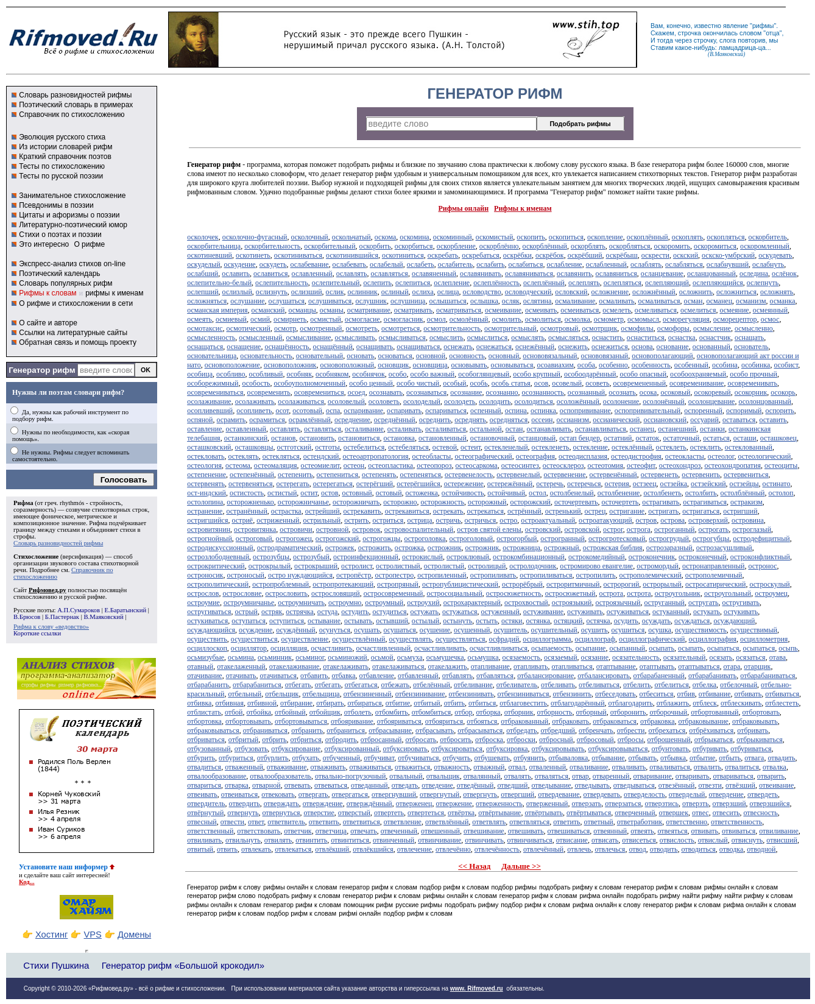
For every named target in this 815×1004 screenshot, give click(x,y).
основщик (393, 365)
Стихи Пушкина (56, 965)
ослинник (362, 292)
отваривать (693, 776)
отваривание (652, 776)
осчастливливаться (498, 648)
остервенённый (613, 474)
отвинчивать (484, 840)
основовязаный (605, 356)
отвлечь (579, 849)
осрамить (231, 419)
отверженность (499, 803)
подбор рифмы (514, 887)
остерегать (293, 483)
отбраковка (657, 721)
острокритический (216, 566)
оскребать (443, 255)
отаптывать (657, 666)
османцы (302, 310)
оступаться (248, 621)
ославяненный (434, 273)
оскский (685, 255)
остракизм (746, 502)
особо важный (433, 374)
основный (504, 356)
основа (642, 346)
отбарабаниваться (767, 675)
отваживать (328, 767)
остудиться (389, 611)
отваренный (611, 776)
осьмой (382, 657)
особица (200, 374)
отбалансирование (545, 675)
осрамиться (267, 419)
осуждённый (295, 630)
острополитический (218, 584)
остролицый (487, 566)
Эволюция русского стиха (62, 137)
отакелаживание (294, 666)
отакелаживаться (398, 666)
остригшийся (207, 520)
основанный (711, 346)
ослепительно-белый (219, 282)
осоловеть (384, 401)
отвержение (454, 803)
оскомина (414, 237)
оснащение (244, 346)
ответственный (210, 831)
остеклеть (671, 447)
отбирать (330, 703)
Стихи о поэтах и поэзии (60, 234)
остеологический (764, 456)
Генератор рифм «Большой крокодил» (183, 965)
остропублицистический (460, 584)
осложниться (736, 292)
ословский (571, 292)
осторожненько (250, 502)
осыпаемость (551, 648)
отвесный (202, 822)
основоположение (232, 365)
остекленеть (551, 447)
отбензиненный (368, 694)
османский (268, 310)
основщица (429, 365)
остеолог (721, 456)
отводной (761, 849)
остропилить (596, 575)
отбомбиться (431, 712)
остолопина (205, 502)
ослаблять (646, 264)
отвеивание (776, 785)
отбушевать (492, 758)
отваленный (547, 767)
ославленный (312, 273)
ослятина (537, 301)
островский (543, 529)
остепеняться (420, 474)
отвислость (677, 840)
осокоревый (712, 392)
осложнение (610, 292)
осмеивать (541, 310)
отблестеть (782, 703)
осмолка (577, 319)
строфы (23, 536)
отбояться (482, 721)
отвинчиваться (529, 840)
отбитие (398, 703)
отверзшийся (770, 803)
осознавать (386, 392)
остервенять (206, 483)
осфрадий (504, 639)
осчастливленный (383, 648)
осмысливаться (402, 337)
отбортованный (714, 712)
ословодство (482, 292)
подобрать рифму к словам (580, 887)
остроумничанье (249, 602)
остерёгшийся (418, 483)
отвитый (200, 849)
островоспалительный (418, 529)
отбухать (305, 758)
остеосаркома (477, 465)
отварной (266, 785)
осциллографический (652, 639)
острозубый (311, 557)
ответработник (640, 822)
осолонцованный (764, 401)
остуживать (585, 611)
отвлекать (256, 849)
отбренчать (596, 730)
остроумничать (301, 602)
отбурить (201, 758)
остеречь (549, 483)
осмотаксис (204, 328)
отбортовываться (301, 721)
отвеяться (672, 831)
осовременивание (696, 383)
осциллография (712, 639)
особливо (230, 374)
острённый (524, 511)
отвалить (707, 767)
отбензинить (571, 694)
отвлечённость (497, 849)
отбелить (637, 685)
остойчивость (463, 493)
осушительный (554, 630)
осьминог (309, 657)
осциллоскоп (207, 648)
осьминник (275, 657)
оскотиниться (403, 255)
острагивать (660, 502)
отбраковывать (755, 721)
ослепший (202, 292)
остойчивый (506, 493)
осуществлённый (358, 639)
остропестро (394, 575)
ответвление (403, 822)
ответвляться (529, 822)
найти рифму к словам (758, 895)
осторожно (400, 502)
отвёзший (740, 785)
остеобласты (431, 456)
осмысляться (568, 337)
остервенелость (469, 474)
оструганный (664, 602)
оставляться (322, 429)
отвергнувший (394, 794)
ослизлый (237, 292)
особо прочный (753, 374)
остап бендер (579, 438)
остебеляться (408, 447)
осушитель (510, 630)
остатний (618, 438)
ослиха (423, 292)
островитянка (255, 529)
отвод (637, 849)
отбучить (457, 758)
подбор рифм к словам (454, 887)
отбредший (557, 730)
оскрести (655, 255)
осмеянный (770, 310)
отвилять (278, 840)
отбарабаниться (257, 685)
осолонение (621, 401)
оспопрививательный (647, 410)
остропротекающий (342, 584)
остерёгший (374, 483)
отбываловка (568, 758)
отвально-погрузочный (350, 776)
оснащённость (286, 346)
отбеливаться (599, 685)
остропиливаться (546, 575)
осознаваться (426, 392)
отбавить (314, 675)
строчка (689, 33)
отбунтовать (669, 748)
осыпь (788, 648)
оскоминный (452, 237)
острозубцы (271, 557)
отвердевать (602, 794)
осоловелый (346, 401)
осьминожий (347, 657)
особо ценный (371, 383)
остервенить (701, 474)
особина (725, 365)
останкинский (245, 438)
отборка (488, 712)
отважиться (412, 767)
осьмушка (483, 657)
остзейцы (744, 483)
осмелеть (616, 310)
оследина (753, 273)
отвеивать (202, 794)
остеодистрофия (636, 456)
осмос (770, 319)
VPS (93, 934)
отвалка (774, 767)
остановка (399, 438)
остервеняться (250, 483)
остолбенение (619, 493)
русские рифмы (418, 904)
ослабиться (525, 264)
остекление (590, 447)
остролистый (444, 566)
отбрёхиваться (711, 730)
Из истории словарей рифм (65, 147)
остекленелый (506, 447)
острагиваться (705, 502)
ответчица (331, 831)
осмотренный (321, 328)
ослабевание (309, 264)
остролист (356, 566)
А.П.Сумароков (78, 610)
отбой (234, 712)
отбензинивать (471, 694)
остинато (777, 483)
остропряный (397, 584)
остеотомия (605, 465)
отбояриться (444, 721)
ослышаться (448, 301)
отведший (512, 785)
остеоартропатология (375, 456)
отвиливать (204, 840)
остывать (358, 621)
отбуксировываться (618, 748)
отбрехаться (667, 730)
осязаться (750, 657)
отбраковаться (615, 721)
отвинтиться (350, 840)
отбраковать (570, 721)
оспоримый (744, 410)
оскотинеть (253, 255)
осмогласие (362, 319)
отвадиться (204, 767)
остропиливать (493, 575)
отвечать (363, 831)
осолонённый (664, 401)
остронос (762, 566)
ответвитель (286, 822)
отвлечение (414, 849)
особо (398, 374)
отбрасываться (480, 730)
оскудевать (775, 255)
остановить (317, 438)
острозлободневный (218, 557)
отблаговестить (523, 703)
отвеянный (610, 831)
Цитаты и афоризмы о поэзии (69, 215)
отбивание (715, 694)
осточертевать (576, 502)
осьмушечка (445, 657)
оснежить (573, 346)
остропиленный (442, 575)
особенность (651, 365)
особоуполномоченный (309, 383)
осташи (745, 438)
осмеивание (503, 310)
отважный (488, 767)
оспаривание (363, 410)
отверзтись (662, 803)
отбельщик (281, 694)
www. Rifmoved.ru (476, 988)
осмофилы (637, 328)
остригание (626, 511)
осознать (622, 392)
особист (786, 365)
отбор (463, 712)
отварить (771, 776)
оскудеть (273, 264)
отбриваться (206, 739)
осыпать (661, 648)
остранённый (246, 511)
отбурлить (273, 758)
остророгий (622, 584)
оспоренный (703, 410)
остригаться (700, 511)
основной (431, 356)
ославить (236, 273)
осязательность (636, 657)
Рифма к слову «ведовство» (51, 626)
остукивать (741, 611)
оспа (333, 410)
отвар (580, 776)
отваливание (589, 767)
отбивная (229, 703)
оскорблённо (499, 246)
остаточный (681, 438)
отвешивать (526, 831)
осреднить (435, 419)
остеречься (584, 483)
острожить (374, 547)
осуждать (656, 621)
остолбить (701, 493)
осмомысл (643, 319)
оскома (385, 237)
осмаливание (575, 301)
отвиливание (779, 831)
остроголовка (424, 538)
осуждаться (692, 621)
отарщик (757, 666)
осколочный (309, 237)
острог (613, 529)
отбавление (377, 675)
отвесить (726, 812)
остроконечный (703, 557)
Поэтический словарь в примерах (76, 105)
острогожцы (381, 538)
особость (256, 383)
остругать (703, 602)
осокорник (751, 392)
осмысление (712, 328)
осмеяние (734, 310)
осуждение (255, 630)
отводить (664, 849)
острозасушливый (724, 547)
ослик (335, 292)
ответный (598, 822)
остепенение (206, 474)
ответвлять (489, 822)
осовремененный (639, 383)
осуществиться (254, 639)
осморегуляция (686, 319)
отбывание (607, 758)
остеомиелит (320, 465)
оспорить (780, 410)
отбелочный (738, 685)
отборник (519, 712)
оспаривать (404, 410)
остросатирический (715, 584)
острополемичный (714, 575)
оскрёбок (549, 255)
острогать (714, 529)
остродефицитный (761, 538)
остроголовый (471, 538)
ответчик (298, 831)
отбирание (296, 703)
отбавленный (418, 675)
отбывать (643, 758)
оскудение (240, 264)
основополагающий (662, 356)
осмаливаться (659, 301)
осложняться (207, 301)
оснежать (457, 346)
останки (712, 429)
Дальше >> (521, 866)
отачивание (204, 675)
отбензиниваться (523, 694)
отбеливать (558, 685)
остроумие (203, 602)
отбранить (307, 730)
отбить (454, 703)
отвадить (781, 758)
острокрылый (270, 566)
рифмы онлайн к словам (300, 887)
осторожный (487, 502)
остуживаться (628, 611)
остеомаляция (275, 465)
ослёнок (784, 273)
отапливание (490, 666)
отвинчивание (439, 840)
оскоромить (672, 246)
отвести (232, 822)
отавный (200, 666)
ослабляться (684, 264)
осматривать (413, 310)
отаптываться (698, 666)
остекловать (205, 456)
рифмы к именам (114, 293)
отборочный (668, 712)
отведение (437, 785)
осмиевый (231, 319)
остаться (716, 438)
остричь (448, 520)
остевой (444, 447)
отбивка (199, 703)
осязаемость (521, 657)
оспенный (485, 410)
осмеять (199, 319)
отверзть (695, 803)
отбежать (395, 685)
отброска (489, 739)
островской (581, 529)
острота (611, 593)
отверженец (414, 803)
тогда (665, 40)
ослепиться (412, 282)
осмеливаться (656, 310)
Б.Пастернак (62, 616)
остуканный (671, 611)
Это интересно (44, 244)
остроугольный (727, 593)
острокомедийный (596, 557)
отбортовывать (248, 721)
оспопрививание (585, 410)
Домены (134, 934)
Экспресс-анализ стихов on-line (72, 264)
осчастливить (331, 648)
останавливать (548, 429)
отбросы (631, 739)
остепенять (379, 474)
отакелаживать (346, 666)
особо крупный (536, 374)
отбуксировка (507, 748)
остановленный (442, 438)
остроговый (254, 538)
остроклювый (467, 557)
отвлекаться (293, 849)
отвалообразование (216, 776)
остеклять (243, 456)
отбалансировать (603, 675)
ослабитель (455, 264)
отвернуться (281, 812)
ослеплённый (544, 282)
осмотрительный (510, 328)
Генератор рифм (42, 370)
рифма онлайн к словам (759, 904)
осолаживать (255, 401)
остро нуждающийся (300, 575)
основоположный (347, 365)
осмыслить (446, 337)
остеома (237, 465)
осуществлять (410, 639)
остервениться (746, 474)
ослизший (306, 292)
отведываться (634, 785)
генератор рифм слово (221, 895)
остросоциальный (454, 593)
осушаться (400, 630)
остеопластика (390, 465)
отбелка (704, 685)
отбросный (556, 739)
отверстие (319, 812)
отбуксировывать (558, 748)
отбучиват (379, 758)
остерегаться (333, 483)
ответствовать (258, 831)
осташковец (778, 438)
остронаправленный (713, 566)
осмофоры (673, 328)
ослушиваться (329, 301)
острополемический (650, 575)
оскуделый (203, 264)
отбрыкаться (713, 739)
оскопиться (566, 237)
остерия (617, 483)
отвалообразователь (280, 776)
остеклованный (748, 447)
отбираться (365, 703)
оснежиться (609, 346)
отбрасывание (390, 730)
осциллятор (249, 648)
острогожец (294, 538)
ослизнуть (272, 292)
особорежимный (212, 383)
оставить (772, 419)
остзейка (673, 483)
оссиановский (664, 419)
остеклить (705, 447)
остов (329, 493)
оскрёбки (517, 255)
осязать (721, 657)
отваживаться (370, 767)
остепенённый (252, 474)
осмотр (285, 328)
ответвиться (361, 822)
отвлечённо (453, 849)
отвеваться (330, 785)
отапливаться (571, 666)
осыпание (591, 648)
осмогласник (403, 319)
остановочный (492, 438)
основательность (266, 356)
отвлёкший (332, 849)
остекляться (281, 456)
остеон (354, 465)
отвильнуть (243, 840)
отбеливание (473, 685)
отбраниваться (265, 730)
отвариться (204, 785)
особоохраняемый (698, 374)
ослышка (484, 301)
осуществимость (701, 630)
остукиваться (207, 621)
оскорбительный (329, 246)
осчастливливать (440, 648)
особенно (613, 365)
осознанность (543, 392)
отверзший (729, 803)
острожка (409, 547)
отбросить (455, 739)
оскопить (531, 237)
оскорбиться (414, 246)
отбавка (343, 675)
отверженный (547, 803)
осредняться (508, 419)
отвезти (710, 785)
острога (639, 529)
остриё (242, 520)
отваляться (551, 776)
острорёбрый (522, 584)
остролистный (398, 566)
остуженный (500, 611)
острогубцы (711, 538)
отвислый (713, 840)
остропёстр (353, 575)
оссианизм (572, 419)
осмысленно (754, 328)
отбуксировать (405, 748)
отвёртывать (543, 812)
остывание (324, 621)
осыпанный (627, 648)
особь (478, 383)
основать (360, 356)
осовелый (567, 383)
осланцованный (711, 273)
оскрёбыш (622, 255)
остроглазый (751, 529)
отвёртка (461, 812)
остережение (464, 483)
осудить (626, 621)
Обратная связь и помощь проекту (77, 342)
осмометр (609, 319)
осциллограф (594, 639)
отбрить (274, 739)
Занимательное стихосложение (72, 195)
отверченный (635, 812)
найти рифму (702, 895)
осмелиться (698, 310)
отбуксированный (351, 748)
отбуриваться (750, 748)
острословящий (335, 593)
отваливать (629, 767)
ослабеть (420, 264)
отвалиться (742, 767)
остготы (327, 447)
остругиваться (209, 611)
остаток (647, 438)
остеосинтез (520, 465)
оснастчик (715, 337)
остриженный (277, 520)
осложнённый (654, 292)
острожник (445, 547)
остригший (740, 511)
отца (773, 33)
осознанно (502, 392)
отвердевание (558, 794)
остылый (425, 621)
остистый (282, 493)
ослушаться (287, 301)
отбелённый (431, 685)
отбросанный (381, 739)
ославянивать (480, 273)
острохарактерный (472, 602)
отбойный (290, 712)
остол (537, 493)
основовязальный (550, 356)
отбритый (243, 739)
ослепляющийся (718, 282)
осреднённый (394, 419)
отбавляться (494, 675)
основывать (469, 365)
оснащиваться (418, 346)
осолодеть (459, 401)
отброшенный (669, 739)
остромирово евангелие (596, 566)
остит (308, 493)
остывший (392, 621)
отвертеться (425, 812)
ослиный (395, 292)
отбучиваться (418, 758)
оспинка (543, 410)
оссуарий (704, 419)
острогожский (337, 538)
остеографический (483, 456)
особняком (332, 374)
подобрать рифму (653, 895)
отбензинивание (420, 694)
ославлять (351, 273)
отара (731, 666)
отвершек (673, 812)
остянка (538, 621)
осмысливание (308, 337)
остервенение (565, 474)
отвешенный (440, 831)
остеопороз (434, 465)
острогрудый (669, 538)
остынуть (457, 621)
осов (541, 383)
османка (783, 301)
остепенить (295, 474)
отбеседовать (615, 694)
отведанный (369, 785)
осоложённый (578, 401)
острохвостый (526, 602)
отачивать (241, 675)
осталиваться (445, 429)
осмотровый (559, 328)
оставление (204, 429)
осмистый (325, 319)
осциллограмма (547, 639)
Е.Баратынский (125, 610)
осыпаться (723, 648)
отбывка (673, 758)
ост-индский (206, 493)
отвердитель (206, 803)
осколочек (203, 237)
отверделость (644, 794)
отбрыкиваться (759, 739)
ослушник (371, 301)
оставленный (245, 429)
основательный (320, 356)
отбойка (259, 712)
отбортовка (204, 721)
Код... (27, 881)
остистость (247, 493)
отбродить (341, 739)
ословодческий (528, 292)
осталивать (404, 429)
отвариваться (733, 776)
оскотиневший (209, 255)
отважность (452, 767)
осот (282, 410)
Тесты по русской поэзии (61, 176)
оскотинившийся (352, 255)
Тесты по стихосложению (62, 166)
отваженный (244, 767)
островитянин (208, 529)
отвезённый (676, 785)
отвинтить (311, 840)
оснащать (749, 337)
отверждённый (369, 803)
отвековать (277, 794)
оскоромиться (715, 246)
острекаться (485, 511)
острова (672, 520)
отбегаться (361, 685)
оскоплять (688, 237)
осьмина (241, 657)
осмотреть (361, 328)
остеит (470, 447)
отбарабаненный (659, 675)
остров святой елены (489, 529)
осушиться (628, 630)
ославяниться (616, 273)
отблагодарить (631, 703)
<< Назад (474, 866)
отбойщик (324, 712)
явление (735, 25)
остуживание (543, 611)
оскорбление (456, 246)
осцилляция (288, 648)
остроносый (245, 575)
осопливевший (210, 410)
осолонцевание (711, 401)
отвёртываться (588, 812)
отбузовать (251, 748)
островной (332, 529)
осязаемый (560, 657)
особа (586, 365)
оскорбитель (768, 237)
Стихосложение (35, 556)
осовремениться (319, 392)
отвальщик (443, 776)
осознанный (586, 392)
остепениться (337, 474)
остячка (598, 621)
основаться (395, 356)
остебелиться (364, 447)
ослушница (407, 301)
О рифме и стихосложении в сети (76, 303)
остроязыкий (572, 602)
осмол (436, 319)
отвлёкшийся (373, 849)
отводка (731, 849)
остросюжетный (570, 593)
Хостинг (51, 934)
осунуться (334, 630)
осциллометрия (764, 639)
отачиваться (278, 675)
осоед (356, 392)
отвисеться (639, 840)
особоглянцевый (483, 374)
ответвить (324, 822)
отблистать (204, 712)
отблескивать (741, 703)
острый (246, 611)
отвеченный (399, 831)
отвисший (781, 840)
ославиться (270, 273)
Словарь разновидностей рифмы (75, 95)
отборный (591, 712)
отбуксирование (295, 748)
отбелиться (671, 685)
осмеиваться (579, 310)
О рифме (89, 244)
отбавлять (457, 675)
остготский (294, 447)
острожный (561, 547)
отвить (227, 849)
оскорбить (375, 246)
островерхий (708, 520)
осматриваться (458, 310)
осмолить (506, 319)
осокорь (783, 392)
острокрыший (315, 566)
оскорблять (588, 246)
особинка (756, 365)
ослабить (490, 264)
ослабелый (386, 264)
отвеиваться (239, 794)
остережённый (509, 483)
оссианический (616, 419)
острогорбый (516, 538)
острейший (322, 511)
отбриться (306, 739)
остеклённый (632, 447)
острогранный (562, 538)
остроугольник (677, 593)
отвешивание (484, 831)
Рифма (23, 503)
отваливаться (669, 767)
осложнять (776, 292)
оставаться (738, 419)
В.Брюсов (26, 616)
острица (419, 520)
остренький (563, 511)
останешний (677, 429)
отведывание (551, 785)
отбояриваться (399, 721)
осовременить (269, 392)
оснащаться (205, 346)
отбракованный (524, 721)
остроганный (674, 529)
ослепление (452, 282)
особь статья (511, 383)
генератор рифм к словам (378, 887)
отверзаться (623, 803)
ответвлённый (446, 822)
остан (514, 429)
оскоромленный (764, 246)
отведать (405, 785)
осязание (595, 657)
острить (356, 520)
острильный (321, 520)
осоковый (675, 392)
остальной (486, 429)
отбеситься (657, 694)
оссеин (541, 419)
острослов (203, 593)
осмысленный (260, 337)
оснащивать (374, 346)
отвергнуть (480, 794)
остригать (663, 511)
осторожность (442, 502)
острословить (286, 593)
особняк (299, 374)
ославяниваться (529, 273)
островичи (296, 529)
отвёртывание (499, 812)
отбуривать (710, 748)
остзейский (708, 483)
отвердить (244, 803)
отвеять (642, 831)
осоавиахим (555, 365)
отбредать (521, 730)
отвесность (760, 812)
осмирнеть (289, 319)
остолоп (781, 493)
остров (646, 520)
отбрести (631, 730)
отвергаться (349, 794)
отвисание (572, 840)
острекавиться (407, 511)
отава (777, 657)
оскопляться (725, 237)
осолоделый (421, 401)
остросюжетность (514, 593)
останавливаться (600, 429)
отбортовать (761, 712)
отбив (686, 694)
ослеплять (584, 282)
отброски (521, 739)
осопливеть (254, 410)
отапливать (530, 666)
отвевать (297, 785)
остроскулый (769, 584)
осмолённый (469, 319)
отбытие (702, 758)
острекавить (362, 511)
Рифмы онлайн (464, 208)
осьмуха (410, 657)
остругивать (740, 602)
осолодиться (534, 401)
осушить (594, 630)
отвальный (405, 776)
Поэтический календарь (59, 273)
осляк (511, 301)
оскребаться (480, 255)
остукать (706, 611)
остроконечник (652, 557)
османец (719, 301)
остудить (355, 611)
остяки (511, 621)
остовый (389, 493)
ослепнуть (763, 282)
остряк (271, 611)
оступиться (286, 621)
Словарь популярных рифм (65, 283)
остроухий (423, 602)
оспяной (200, 419)
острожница (521, 547)
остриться (387, 520)
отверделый (687, 794)
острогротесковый (616, 538)
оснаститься (646, 337)
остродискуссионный (220, 547)
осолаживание (209, 401)
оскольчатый (351, 237)
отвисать (604, 840)
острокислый (422, 557)
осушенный (472, 630)
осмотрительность (452, 328)
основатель (751, 346)
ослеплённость (496, 282)
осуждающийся (211, 630)
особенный (691, 365)
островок (366, 529)
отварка (237, 785)
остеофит (641, 465)
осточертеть (619, 502)
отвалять (517, 776)
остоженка (422, 493)
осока (648, 392)
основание (673, 346)
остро (508, 520)
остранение (204, 511)
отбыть (730, 758)
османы (332, 310)
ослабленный (606, 264)
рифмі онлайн (360, 913)
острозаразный (669, 547)
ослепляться (622, 282)
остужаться (459, 611)
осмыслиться (487, 337)
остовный (357, 493)
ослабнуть (768, 264)
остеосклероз (563, 465)
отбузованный (209, 748)
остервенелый (518, 474)
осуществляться (460, 639)
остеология (204, 465)
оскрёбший (585, 255)
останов (283, 438)
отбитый (427, 703)
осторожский (530, 502)
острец (595, 511)
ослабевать (349, 264)
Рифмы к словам (47, 293)
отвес (700, 812)
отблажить (673, 703)
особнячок (368, 374)
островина (748, 520)
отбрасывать (434, 730)
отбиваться (782, 694)
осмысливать (355, 337)
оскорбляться (630, 246)
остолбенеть (662, 493)
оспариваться (446, 410)
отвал (516, 767)
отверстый (354, 812)
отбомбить (391, 712)
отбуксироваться (456, 748)
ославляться (389, 273)
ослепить (377, 282)
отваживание (287, 767)
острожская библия (613, 547)
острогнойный (209, 538)
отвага (754, 758)
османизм (751, 301)
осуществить (207, 639)
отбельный (244, 694)
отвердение (725, 794)
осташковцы (254, 447)
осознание (466, 392)
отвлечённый (543, 849)
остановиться (358, 438)
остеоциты (780, 465)
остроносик (205, 575)
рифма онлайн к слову (607, 904)
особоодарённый (590, 374)
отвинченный (393, 840)
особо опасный (642, 374)
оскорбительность (272, 246)
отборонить (628, 712)
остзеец (645, 483)
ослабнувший (728, 264)
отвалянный (482, 776)
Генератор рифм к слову (224, 887)
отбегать (298, 685)
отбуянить (529, 758)
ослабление (564, 264)
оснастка (682, 337)
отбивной (262, 703)
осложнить (696, 292)
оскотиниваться (298, 255)
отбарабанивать (712, 675)
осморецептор (735, 319)
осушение (435, 630)
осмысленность (211, 337)
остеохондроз (680, 465)
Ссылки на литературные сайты (73, 332)
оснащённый (333, 346)
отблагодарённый (578, 703)
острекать (448, 511)
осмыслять (528, 337)
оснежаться (494, 346)
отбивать (747, 694)
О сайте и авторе (48, 323)
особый (454, 383)
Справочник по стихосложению (71, 114)
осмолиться (543, 319)
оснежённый (534, 346)
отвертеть (389, 812)
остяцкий (568, 621)
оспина (516, 410)
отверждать (281, 803)
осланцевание (662, 273)
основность (466, 356)
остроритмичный (573, 584)
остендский (321, 456)
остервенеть (660, 474)
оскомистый (494, 237)
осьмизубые (205, 657)
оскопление (605, 237)
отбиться (482, 703)
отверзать (586, 803)
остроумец (771, 593)
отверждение (323, 803)
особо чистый (418, 383)
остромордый (658, 566)
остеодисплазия (583, 456)
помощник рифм (368, 904)
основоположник (290, 365)
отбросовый (595, 739)
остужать (424, 611)
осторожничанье (303, 502)
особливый (266, 374)
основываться (512, 365)
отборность (555, 712)
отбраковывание (703, 721)
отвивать (704, 831)
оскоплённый (647, 237)
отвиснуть (747, 840)
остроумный (384, 602)
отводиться (698, 849)
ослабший (202, 273)
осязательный (684, 657)
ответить (566, 822)
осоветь (597, 383)
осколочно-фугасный (255, 237)
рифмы (763, 25)
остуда (327, 611)
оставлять (285, 429)
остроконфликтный (760, 557)
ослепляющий (667, 282)
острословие (241, 593)
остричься (480, 520)
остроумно (344, 602)
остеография (535, 456)
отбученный (341, 758)
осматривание (368, 310)
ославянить (574, 273)
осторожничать (356, 502)
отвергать (313, 794)
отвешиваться (569, 831)
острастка (286, 511)
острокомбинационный (529, 557)
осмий (260, 319)
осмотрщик (599, 328)
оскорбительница (214, 246)
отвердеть (762, 794)
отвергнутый (439, 794)
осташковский (209, 447)
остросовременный (393, 593)
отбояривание (352, 721)
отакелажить (447, 666)
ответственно (686, 822)
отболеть (358, 712)
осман (693, 301)
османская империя (217, 310)
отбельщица (320, 694)
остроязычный (617, 602)
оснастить (607, 337)
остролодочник (532, 566)
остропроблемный (280, 584)
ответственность (736, 822)
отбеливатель (516, 685)
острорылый (662, 584)
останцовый (537, 438)
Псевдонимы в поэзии (56, 205)
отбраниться (345, 730)
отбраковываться (213, 730)
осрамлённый (310, 419)
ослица (448, 292)
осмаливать (616, 301)
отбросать (420, 739)
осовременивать (752, 383)
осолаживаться (301, 401)
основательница (211, 356)
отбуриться (236, 758)
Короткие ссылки (37, 633)
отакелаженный (241, 666)
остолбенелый (572, 493)
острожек (340, 547)
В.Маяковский (103, 616)
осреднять (470, 419)
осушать (366, 630)
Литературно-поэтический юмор (73, 225)
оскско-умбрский (728, 255)
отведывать (591, 785)
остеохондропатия (732, 465)
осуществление (304, 639)
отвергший (517, 794)
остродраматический (289, 547)
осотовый (307, 410)
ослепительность (281, 282)
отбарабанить (208, 685)
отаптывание (616, 666)
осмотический (248, 328)
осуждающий (734, 621)
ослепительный (336, 282)
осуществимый (753, 630)
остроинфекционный (365, 557)
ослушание (247, 301)
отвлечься (609, 849)
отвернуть (242, 812)
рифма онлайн (601, 895)
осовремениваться (215, 392)
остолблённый (743, 493)
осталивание (364, 429)
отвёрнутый (205, 812)
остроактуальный (548, 520)
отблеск (705, 703)
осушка (659, 630)
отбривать (752, 730)
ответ (256, 822)
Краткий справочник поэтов (65, 156)
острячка (300, 611)
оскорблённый (545, 246)
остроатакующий (605, 520)
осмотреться (400, 328)
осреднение (352, 419)
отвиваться (738, 831)
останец (642, 429)
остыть (487, 621)
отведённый (475, 785)
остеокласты (684, 456)
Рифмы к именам (523, 208)
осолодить (494, 401)
